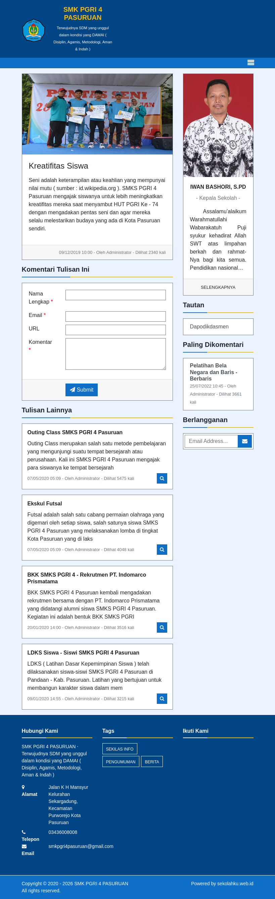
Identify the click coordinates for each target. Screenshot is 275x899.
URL (34, 328)
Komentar (40, 346)
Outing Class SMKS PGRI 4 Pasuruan (75, 432)
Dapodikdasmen (209, 326)
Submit (81, 390)
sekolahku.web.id (235, 883)
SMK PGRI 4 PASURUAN (100, 883)
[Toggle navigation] (251, 63)
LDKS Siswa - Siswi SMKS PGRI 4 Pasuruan (83, 653)
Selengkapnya (218, 287)
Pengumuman (121, 762)
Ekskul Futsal (45, 503)
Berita (152, 762)
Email (37, 315)
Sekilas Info (120, 749)
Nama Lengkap (41, 298)
